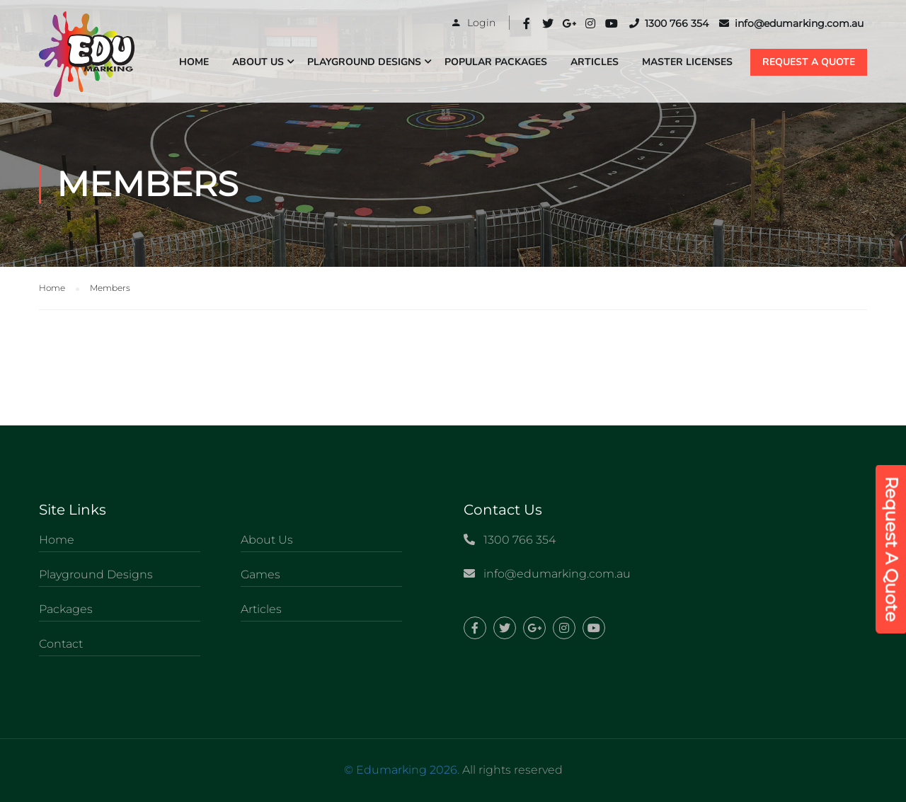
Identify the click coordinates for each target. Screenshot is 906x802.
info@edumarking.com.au (791, 23)
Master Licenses (687, 62)
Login (481, 22)
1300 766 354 (669, 23)
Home (194, 62)
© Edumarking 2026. (401, 770)
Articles (594, 62)
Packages (66, 609)
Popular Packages (496, 62)
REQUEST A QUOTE (808, 62)
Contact (61, 644)
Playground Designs (364, 62)
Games (260, 574)
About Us (258, 62)
